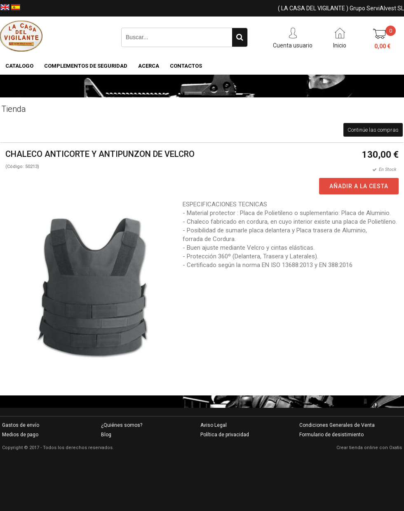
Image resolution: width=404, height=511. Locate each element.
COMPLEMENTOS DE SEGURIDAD (85, 66)
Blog (106, 435)
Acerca (148, 66)
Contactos (186, 66)
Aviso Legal (213, 425)
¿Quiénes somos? (121, 425)
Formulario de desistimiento (331, 435)
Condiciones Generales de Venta (337, 425)
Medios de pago (20, 435)
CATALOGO (19, 66)
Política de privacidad (224, 435)
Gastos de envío (20, 425)
